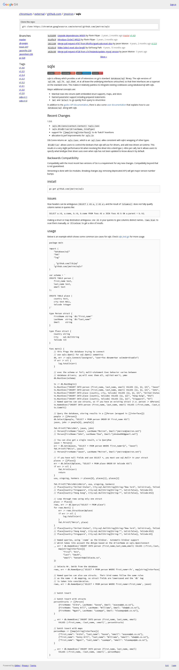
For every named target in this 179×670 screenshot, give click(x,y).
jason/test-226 (26, 54)
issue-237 (23, 46)
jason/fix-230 (25, 50)
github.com (54, 14)
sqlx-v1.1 (23, 97)
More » (103, 56)
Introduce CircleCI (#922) (69, 39)
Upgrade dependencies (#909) (71, 35)
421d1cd (52, 47)
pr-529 (22, 58)
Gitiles (17, 665)
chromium (25, 14)
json (174, 665)
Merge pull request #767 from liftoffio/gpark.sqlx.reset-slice (85, 43)
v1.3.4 (22, 75)
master (22, 39)
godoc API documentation (76, 104)
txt (167, 665)
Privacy (25, 665)
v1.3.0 (22, 89)
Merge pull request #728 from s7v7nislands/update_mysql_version (88, 51)
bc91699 (52, 35)
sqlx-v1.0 (23, 100)
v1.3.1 (22, 86)
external (39, 14)
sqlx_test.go (123, 236)
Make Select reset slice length (71, 47)
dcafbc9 (52, 39)
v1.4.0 (22, 67)
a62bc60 (52, 51)
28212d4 (52, 43)
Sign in (173, 4)
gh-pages (23, 43)
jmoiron (68, 14)
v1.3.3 (22, 78)
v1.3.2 (22, 82)
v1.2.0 (22, 93)
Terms (33, 665)
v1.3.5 (22, 71)
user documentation (116, 104)
